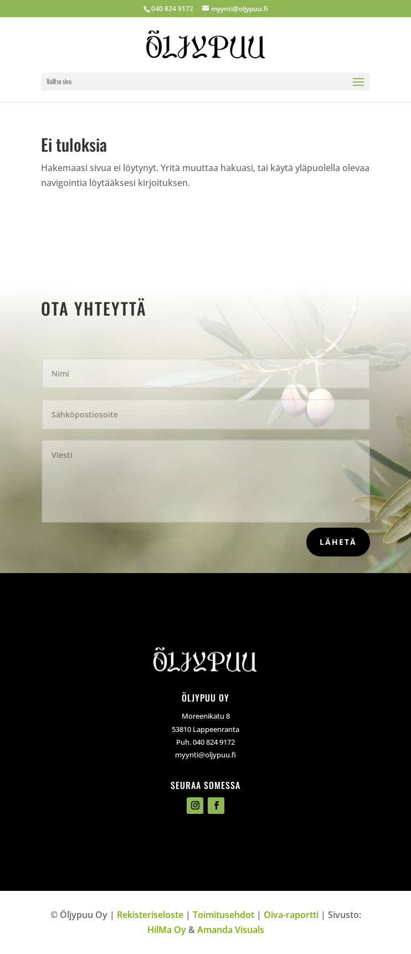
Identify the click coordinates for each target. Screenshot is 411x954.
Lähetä (338, 542)
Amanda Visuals (230, 930)
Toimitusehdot (223, 915)
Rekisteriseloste (150, 915)
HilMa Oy (166, 930)
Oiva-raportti (291, 915)
